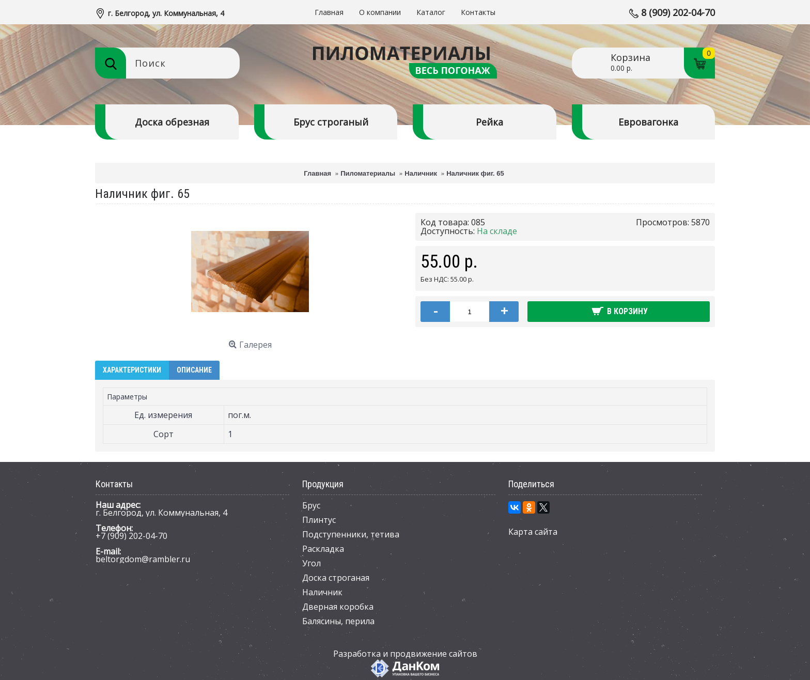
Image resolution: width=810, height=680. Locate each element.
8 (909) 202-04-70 (678, 12)
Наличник (322, 592)
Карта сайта (532, 531)
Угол (311, 563)
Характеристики (132, 370)
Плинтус (319, 520)
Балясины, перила (338, 621)
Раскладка (323, 548)
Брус (311, 505)
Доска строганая (335, 577)
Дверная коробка (337, 606)
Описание (194, 370)
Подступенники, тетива (350, 534)
